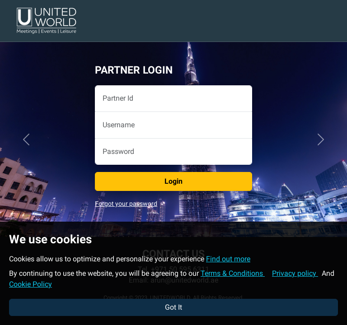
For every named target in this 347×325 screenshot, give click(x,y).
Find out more (228, 259)
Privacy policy (295, 273)
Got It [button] (173, 307)
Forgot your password (126, 204)
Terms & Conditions (233, 273)
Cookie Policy (30, 284)
